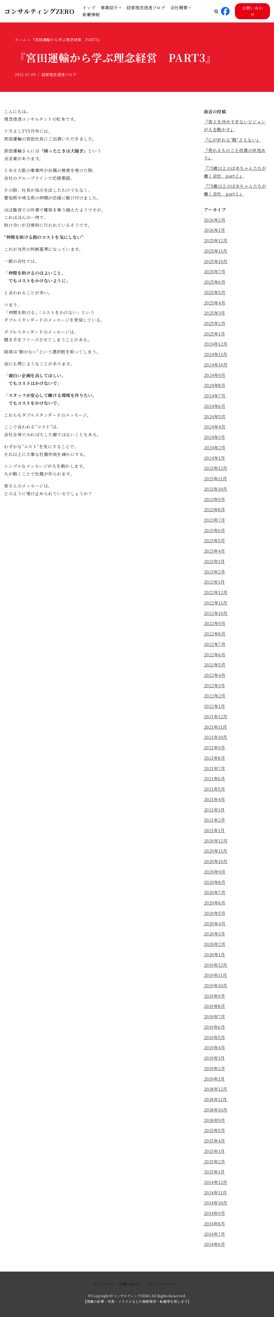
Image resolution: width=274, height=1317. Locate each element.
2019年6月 (214, 1029)
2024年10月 (216, 365)
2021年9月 (214, 749)
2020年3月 (214, 935)
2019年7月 (214, 1018)
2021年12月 (215, 718)
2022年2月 (215, 697)
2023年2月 (214, 572)
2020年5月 (215, 914)
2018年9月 (214, 1122)
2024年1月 (214, 458)
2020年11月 (215, 852)
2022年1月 (214, 707)
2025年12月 (216, 241)
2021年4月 (214, 800)
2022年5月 (215, 666)
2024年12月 (216, 344)
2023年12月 (215, 469)
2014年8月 (214, 1225)
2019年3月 (214, 1060)
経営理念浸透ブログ (146, 8)
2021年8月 (214, 759)
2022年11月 (215, 604)
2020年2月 (215, 945)
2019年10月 (215, 987)
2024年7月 (215, 396)
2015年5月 (214, 1132)
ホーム (20, 39)
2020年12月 (216, 842)
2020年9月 (215, 873)
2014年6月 (214, 1246)
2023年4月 (214, 552)
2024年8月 (215, 386)
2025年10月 (216, 262)
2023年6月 (214, 531)
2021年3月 (214, 811)
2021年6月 (214, 780)
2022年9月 (215, 624)
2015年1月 (214, 1174)
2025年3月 (214, 313)
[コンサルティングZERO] (39, 11)
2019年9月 (214, 997)
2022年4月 (215, 676)
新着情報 (91, 14)
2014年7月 (214, 1236)
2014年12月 (215, 1184)
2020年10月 (216, 863)
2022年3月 (214, 686)
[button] (216, 11)
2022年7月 (215, 645)
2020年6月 (215, 904)
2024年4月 (215, 427)
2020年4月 (215, 925)
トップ (88, 8)
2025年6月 (215, 282)
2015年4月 (214, 1142)
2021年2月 (214, 821)
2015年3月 (214, 1153)
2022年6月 (215, 655)
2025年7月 (215, 272)
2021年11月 (215, 728)
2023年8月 (214, 510)
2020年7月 (215, 894)
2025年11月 (215, 251)
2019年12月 (215, 966)
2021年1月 (214, 831)
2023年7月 (214, 520)
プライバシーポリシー (163, 1284)
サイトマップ (104, 1284)
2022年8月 (215, 635)
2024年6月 (215, 407)
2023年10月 (215, 489)
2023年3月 (214, 562)
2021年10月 (215, 738)
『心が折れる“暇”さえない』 (232, 140)
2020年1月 (214, 956)
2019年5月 (214, 1039)
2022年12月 (216, 593)
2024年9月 (215, 375)
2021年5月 (214, 790)
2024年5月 (215, 417)
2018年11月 (215, 1101)
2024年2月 (215, 448)
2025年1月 (214, 334)
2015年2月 (214, 1163)
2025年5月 (215, 293)
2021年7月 (214, 769)
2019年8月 (214, 1008)
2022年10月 (216, 614)
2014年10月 (215, 1205)
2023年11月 (215, 479)
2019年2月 (214, 1070)
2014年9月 (214, 1215)
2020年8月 (215, 883)
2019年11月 (215, 977)
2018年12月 (215, 1091)
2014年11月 (215, 1194)
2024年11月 (215, 355)
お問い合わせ (252, 11)
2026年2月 (215, 220)
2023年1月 (214, 583)
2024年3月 (214, 438)
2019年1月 (214, 1080)
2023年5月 (214, 541)
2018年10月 (215, 1111)
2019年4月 (214, 1049)
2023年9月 (214, 500)
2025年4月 (215, 303)
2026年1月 (214, 230)
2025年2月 (215, 324)
